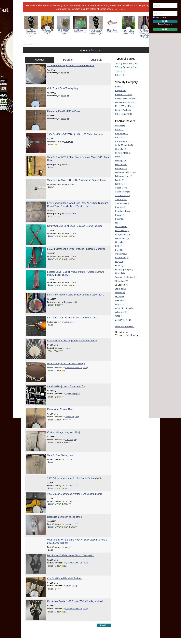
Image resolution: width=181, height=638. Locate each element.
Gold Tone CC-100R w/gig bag (70, 84)
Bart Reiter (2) (117, 133)
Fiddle (113, 589)
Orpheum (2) (117, 253)
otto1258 (76, 400)
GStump (75, 514)
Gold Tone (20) (118, 203)
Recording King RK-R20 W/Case (71, 104)
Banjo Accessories (119, 94)
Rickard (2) (116, 273)
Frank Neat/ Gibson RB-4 (67, 357)
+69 (85, 345)
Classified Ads (54, 589)
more (100, 546)
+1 (75, 73)
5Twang (74, 213)
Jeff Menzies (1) (118, 226)
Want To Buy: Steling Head (68, 395)
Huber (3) (115, 219)
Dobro (113, 585)
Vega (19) (115, 296)
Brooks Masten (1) (120, 141)
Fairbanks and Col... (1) (121, 172)
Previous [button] (35, 28)
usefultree (75, 194)
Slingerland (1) (117, 281)
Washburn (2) (117, 300)
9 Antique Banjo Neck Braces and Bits (74, 338)
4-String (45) (117, 71)
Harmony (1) (117, 207)
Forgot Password (165, 24)
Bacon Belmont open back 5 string (72, 453)
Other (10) (116, 75)
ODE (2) (115, 246)
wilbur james (76, 284)
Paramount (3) (118, 257)
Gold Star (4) (117, 199)
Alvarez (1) (116, 125)
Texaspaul (75, 271)
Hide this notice (132, 9)
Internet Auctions (119, 110)
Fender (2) (116, 180)
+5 (82, 383)
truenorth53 (77, 460)
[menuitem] (16, 25)
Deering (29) (117, 160)
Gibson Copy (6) (118, 191)
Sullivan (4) (116, 292)
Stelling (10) (116, 288)
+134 (82, 514)
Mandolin (114, 598)
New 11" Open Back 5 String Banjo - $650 (140, 32)
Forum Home (54, 585)
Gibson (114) (117, 187)
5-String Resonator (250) (122, 63)
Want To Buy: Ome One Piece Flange (73, 318)
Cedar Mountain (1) (120, 145)
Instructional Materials (121, 102)
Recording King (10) (120, 269)
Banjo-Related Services (122, 98)
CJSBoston (76, 383)
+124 (92, 323)
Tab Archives (54, 594)
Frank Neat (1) (118, 184)
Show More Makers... (121, 326)
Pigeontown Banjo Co (81, 323)
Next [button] (143, 28)
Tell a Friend (84, 594)
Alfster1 (74, 150)
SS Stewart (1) (117, 284)
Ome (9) (115, 250)
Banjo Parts (116, 90)
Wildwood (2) (117, 312)
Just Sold (95, 59)
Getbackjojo (76, 169)
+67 (78, 134)
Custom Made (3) (119, 152)
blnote (70, 73)
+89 (84, 364)
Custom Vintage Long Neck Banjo (72, 376)
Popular (72, 59)
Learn (9, 40)
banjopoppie (77, 425)
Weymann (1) (117, 304)
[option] (42, 26)
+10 (82, 271)
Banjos (114, 86)
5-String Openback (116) (122, 67)
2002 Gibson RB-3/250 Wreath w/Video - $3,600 (107, 32)
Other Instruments (119, 114)
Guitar (113, 594)
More (9, 55)
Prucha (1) (116, 265)
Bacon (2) (115, 129)
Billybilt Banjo (77, 345)
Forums (10, 25)
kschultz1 (76, 479)
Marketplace (13, 33)
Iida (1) (114, 222)
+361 (81, 213)
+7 (81, 194)
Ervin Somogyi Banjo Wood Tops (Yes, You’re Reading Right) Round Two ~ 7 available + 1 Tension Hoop (77, 184)
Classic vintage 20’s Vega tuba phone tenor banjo (79, 299)
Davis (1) (115, 156)
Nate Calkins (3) (118, 238)
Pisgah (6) (115, 261)
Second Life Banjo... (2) (121, 277)
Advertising (84, 598)
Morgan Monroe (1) (120, 234)
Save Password (160, 17)
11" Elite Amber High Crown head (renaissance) (79, 65)
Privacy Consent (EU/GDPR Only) (105, 615)
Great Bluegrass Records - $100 (90, 31)
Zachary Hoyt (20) (119, 319)
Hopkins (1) (116, 215)
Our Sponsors (85, 602)
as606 (73, 134)
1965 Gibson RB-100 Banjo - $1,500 (58, 32)
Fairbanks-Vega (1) (119, 176)
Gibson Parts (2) (118, 195)
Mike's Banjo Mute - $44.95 (123, 31)
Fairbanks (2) (117, 168)
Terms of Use (67, 615)
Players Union (85, 585)
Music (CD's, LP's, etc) (121, 106)
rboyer (75, 306)
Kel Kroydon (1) (118, 230)
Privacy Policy (82, 615)
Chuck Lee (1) (117, 149)
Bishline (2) (116, 137)
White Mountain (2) (120, 308)
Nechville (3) (117, 242)
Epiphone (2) (117, 164)
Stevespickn (77, 364)
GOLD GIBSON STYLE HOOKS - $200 (75, 32)
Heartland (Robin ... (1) (121, 211)
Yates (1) (115, 315)
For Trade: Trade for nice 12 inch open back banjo (80, 280)
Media (9, 48)
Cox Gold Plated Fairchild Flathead (72, 507)
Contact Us (84, 606)
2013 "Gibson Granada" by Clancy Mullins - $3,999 (42, 33)
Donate (82, 589)
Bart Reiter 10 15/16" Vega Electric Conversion (78, 488)
